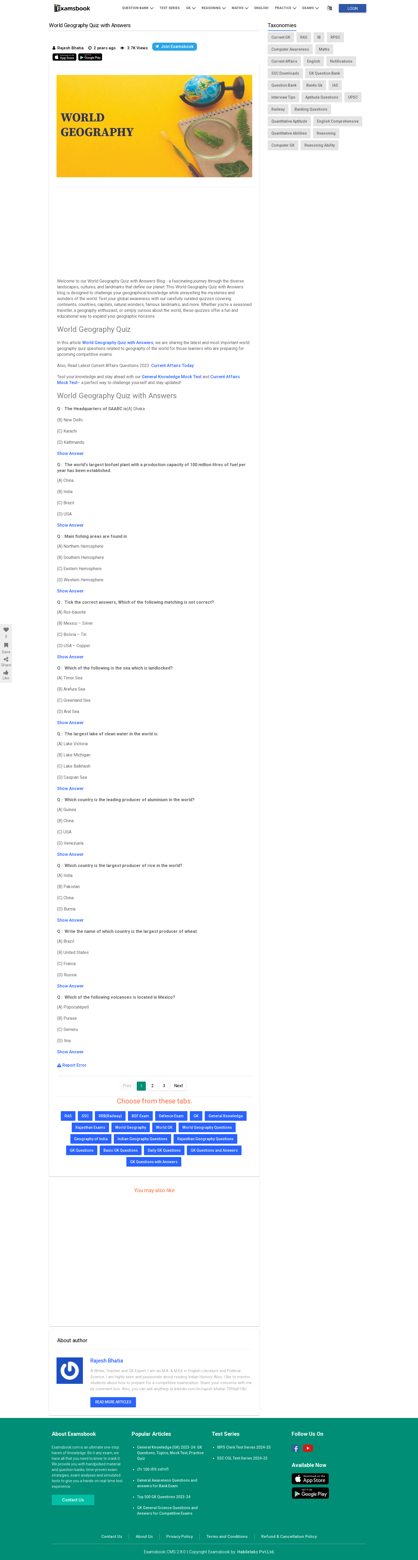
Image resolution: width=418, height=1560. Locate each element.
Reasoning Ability (319, 145)
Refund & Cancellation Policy (289, 1536)
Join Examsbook (174, 46)
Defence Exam (171, 1116)
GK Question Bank (324, 73)
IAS (335, 85)
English (261, 8)
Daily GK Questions (164, 1150)
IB (319, 37)
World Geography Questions (207, 1127)
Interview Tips (283, 97)
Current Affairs (166, 365)
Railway (278, 109)
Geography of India (91, 1139)
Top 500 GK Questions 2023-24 (163, 1497)
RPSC (335, 37)
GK (191, 8)
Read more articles (113, 1402)
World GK (164, 1127)
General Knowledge (225, 1116)
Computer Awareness (290, 49)
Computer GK (283, 145)
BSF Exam (140, 1116)
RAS (68, 1116)
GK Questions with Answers (154, 1162)
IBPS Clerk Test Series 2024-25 (244, 1447)
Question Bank (138, 8)
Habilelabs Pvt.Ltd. (256, 1551)
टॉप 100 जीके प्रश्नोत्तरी (153, 1469)
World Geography (130, 1127)
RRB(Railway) (110, 1116)
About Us (144, 1536)
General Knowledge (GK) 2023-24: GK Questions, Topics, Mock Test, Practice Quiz (170, 1453)
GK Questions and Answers (214, 1150)
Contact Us (73, 1499)
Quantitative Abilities (289, 133)
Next (178, 1085)
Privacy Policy (179, 1536)
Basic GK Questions (120, 1150)
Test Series (169, 8)
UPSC (353, 97)
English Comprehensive (338, 121)
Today (188, 365)
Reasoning (214, 8)
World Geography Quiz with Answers (117, 342)
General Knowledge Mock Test (172, 376)
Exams (310, 8)
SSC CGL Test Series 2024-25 (242, 1458)
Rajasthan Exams (90, 1127)
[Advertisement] (154, 231)
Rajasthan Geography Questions (205, 1139)
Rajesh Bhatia (106, 1360)
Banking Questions (311, 109)
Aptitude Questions (321, 97)
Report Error (71, 1065)
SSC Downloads (285, 73)
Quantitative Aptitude (289, 121)
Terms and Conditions (227, 1536)
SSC (85, 1116)
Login (353, 8)
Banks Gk (314, 85)
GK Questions (82, 1150)
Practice (285, 8)
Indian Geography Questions (142, 1139)
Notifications (341, 61)
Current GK (280, 37)
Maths (240, 8)
